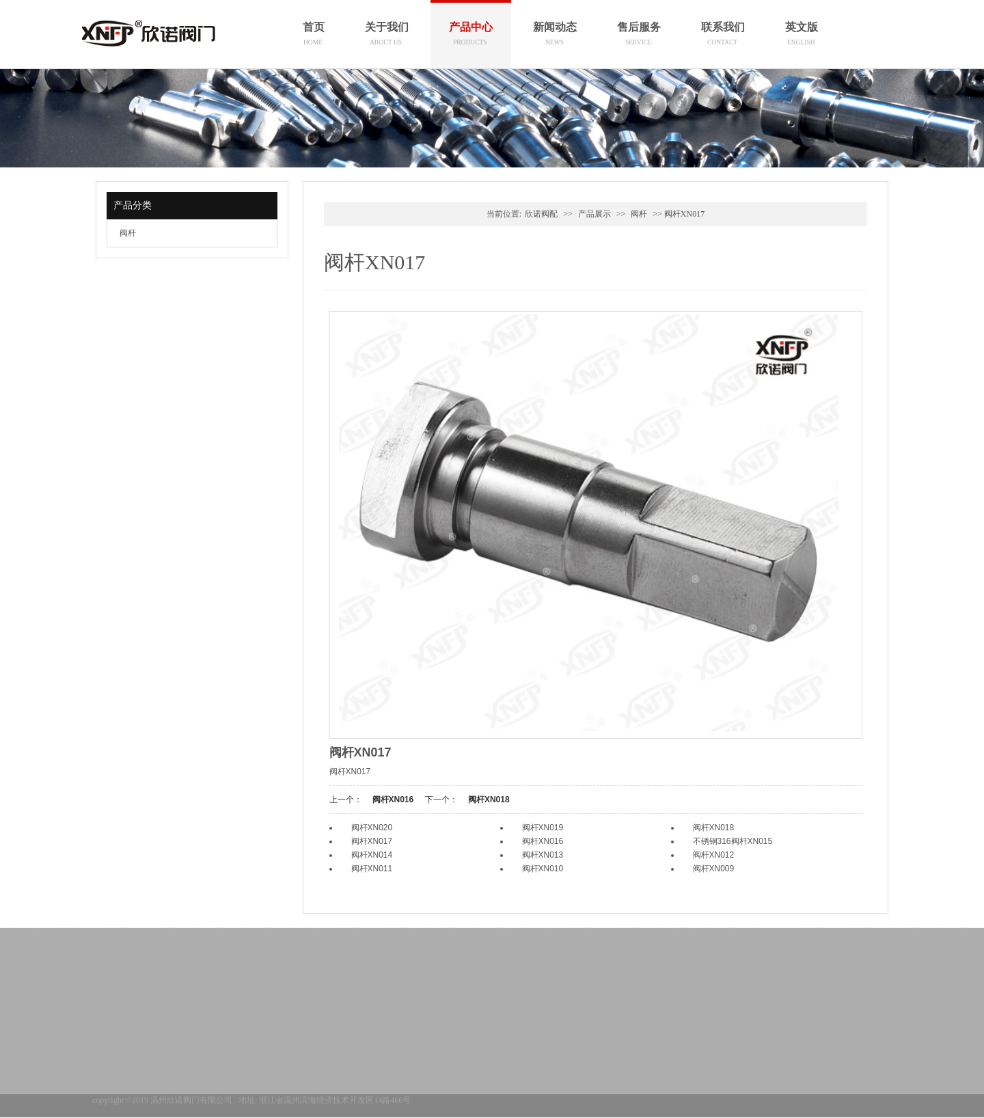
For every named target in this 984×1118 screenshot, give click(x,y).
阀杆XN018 (489, 799)
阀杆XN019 (543, 827)
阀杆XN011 (372, 868)
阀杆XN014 (372, 855)
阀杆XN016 (393, 799)
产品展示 (594, 214)
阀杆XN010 (543, 868)
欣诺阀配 (541, 214)
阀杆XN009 (714, 868)
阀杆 (128, 233)
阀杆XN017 (372, 841)
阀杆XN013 (543, 855)
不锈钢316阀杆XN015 (733, 841)
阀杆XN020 (372, 827)
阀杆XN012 (714, 855)
